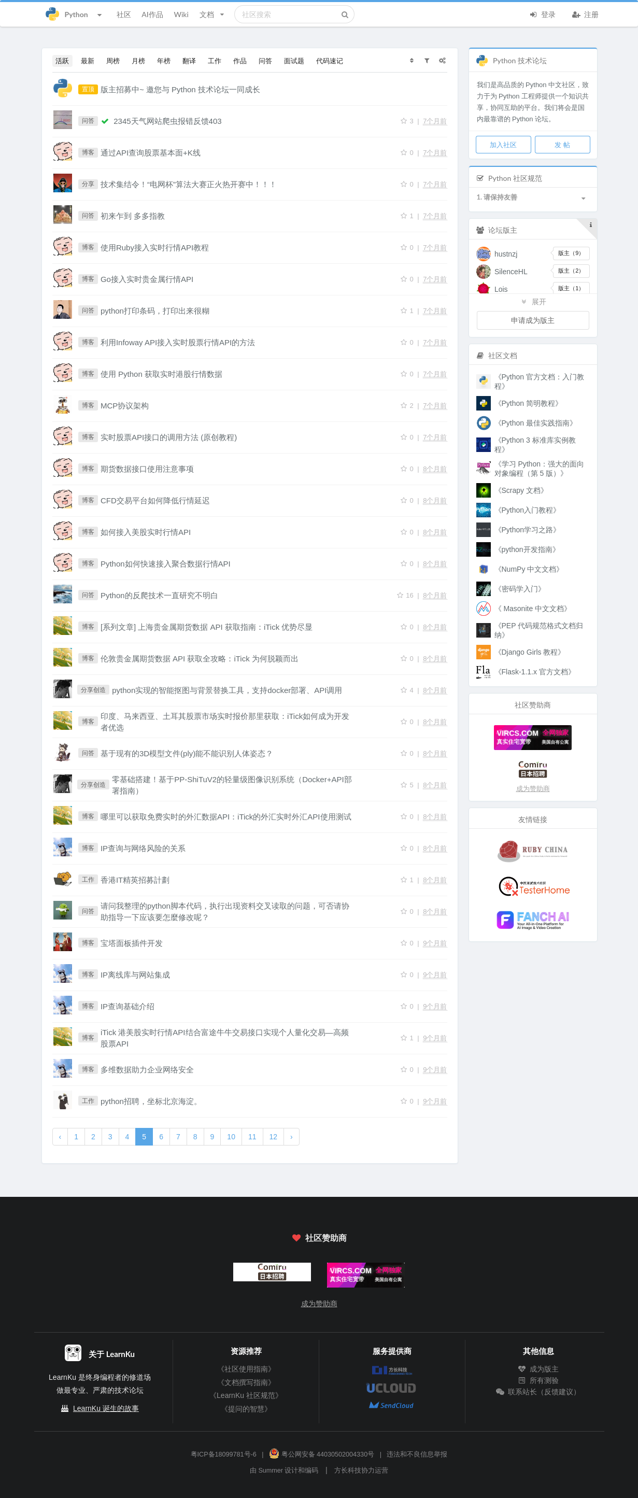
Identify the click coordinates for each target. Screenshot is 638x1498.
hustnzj (505, 254)
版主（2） (571, 270)
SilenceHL (511, 271)
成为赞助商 (533, 789)
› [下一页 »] (291, 1137)
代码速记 (329, 60)
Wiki (181, 14)
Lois (501, 289)
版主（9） (571, 253)
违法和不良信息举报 (417, 1454)
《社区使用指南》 (246, 1369)
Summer (270, 1470)
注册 (585, 13)
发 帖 (562, 144)
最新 (87, 60)
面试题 (294, 60)
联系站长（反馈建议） (538, 1392)
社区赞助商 (318, 1237)
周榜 (113, 60)
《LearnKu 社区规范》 (245, 1395)
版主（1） (571, 288)
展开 (532, 301)
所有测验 (538, 1380)
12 (274, 1137)
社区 (124, 14)
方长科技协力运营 (361, 1470)
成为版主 (538, 1369)
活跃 (62, 60)
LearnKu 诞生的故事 (106, 1408)
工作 (214, 60)
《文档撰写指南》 (246, 1382)
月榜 (138, 60)
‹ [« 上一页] (60, 1137)
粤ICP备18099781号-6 (224, 1454)
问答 (265, 60)
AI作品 (152, 14)
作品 (240, 60)
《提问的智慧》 (246, 1409)
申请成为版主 (533, 320)
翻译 (189, 60)
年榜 (164, 60)
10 (231, 1137)
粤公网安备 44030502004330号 (321, 1454)
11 (252, 1137)
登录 (542, 13)
